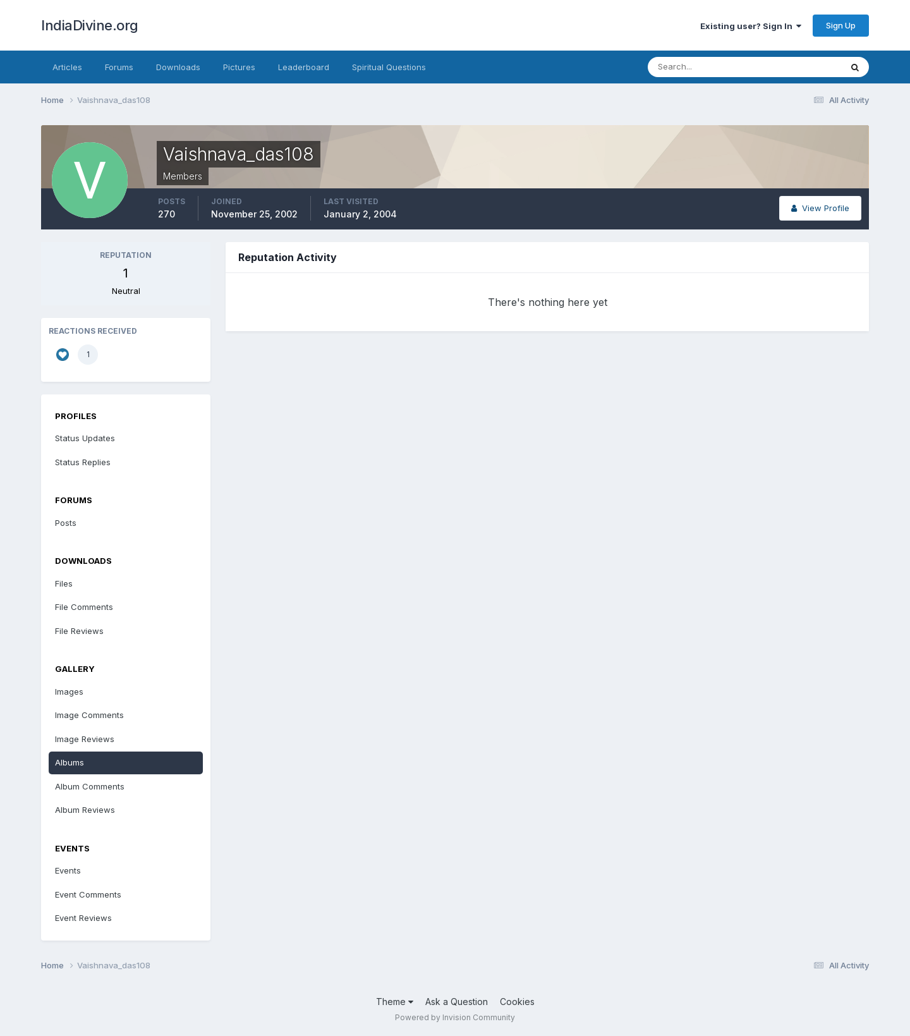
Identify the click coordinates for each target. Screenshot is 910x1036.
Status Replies (83, 462)
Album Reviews (85, 810)
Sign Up (841, 25)
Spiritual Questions (389, 67)
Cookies (517, 1001)
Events (68, 870)
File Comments (84, 607)
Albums (69, 762)
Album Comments (89, 786)
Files (64, 583)
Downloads (178, 67)
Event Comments (88, 894)
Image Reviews (84, 739)
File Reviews (79, 631)
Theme (394, 1001)
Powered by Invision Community (455, 1017)
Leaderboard (303, 67)
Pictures (239, 67)
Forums (119, 67)
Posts (65, 523)
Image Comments (89, 715)
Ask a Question (456, 1001)
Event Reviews (83, 918)
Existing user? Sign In (750, 26)
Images (69, 691)
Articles (67, 67)
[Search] (703, 67)
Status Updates (85, 438)
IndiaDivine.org (89, 25)
